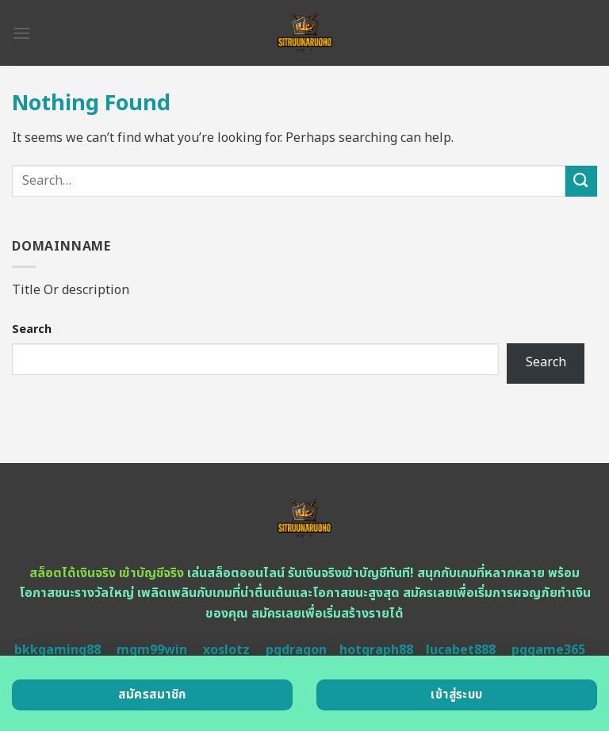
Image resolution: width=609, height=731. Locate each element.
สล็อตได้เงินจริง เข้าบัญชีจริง (106, 573)
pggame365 (548, 650)
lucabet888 (461, 650)
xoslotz (226, 650)
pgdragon (296, 650)
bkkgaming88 (57, 650)
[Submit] (581, 181)
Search (32, 329)
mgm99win (152, 650)
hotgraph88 (376, 650)
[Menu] (21, 32)
